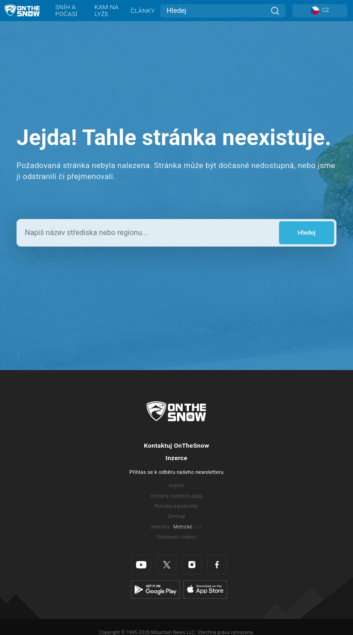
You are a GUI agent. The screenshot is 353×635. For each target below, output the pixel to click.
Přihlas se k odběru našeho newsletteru (177, 472)
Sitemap (176, 516)
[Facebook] (217, 564)
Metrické (182, 526)
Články (143, 10)
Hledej (307, 232)
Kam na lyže (107, 10)
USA (198, 526)
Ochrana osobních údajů (176, 496)
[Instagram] (192, 564)
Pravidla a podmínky (176, 506)
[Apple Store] (205, 589)
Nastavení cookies (177, 536)
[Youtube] (141, 564)
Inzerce (176, 457)
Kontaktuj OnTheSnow (176, 445)
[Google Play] (155, 589)
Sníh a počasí (66, 10)
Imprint (176, 485)
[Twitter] (166, 564)
